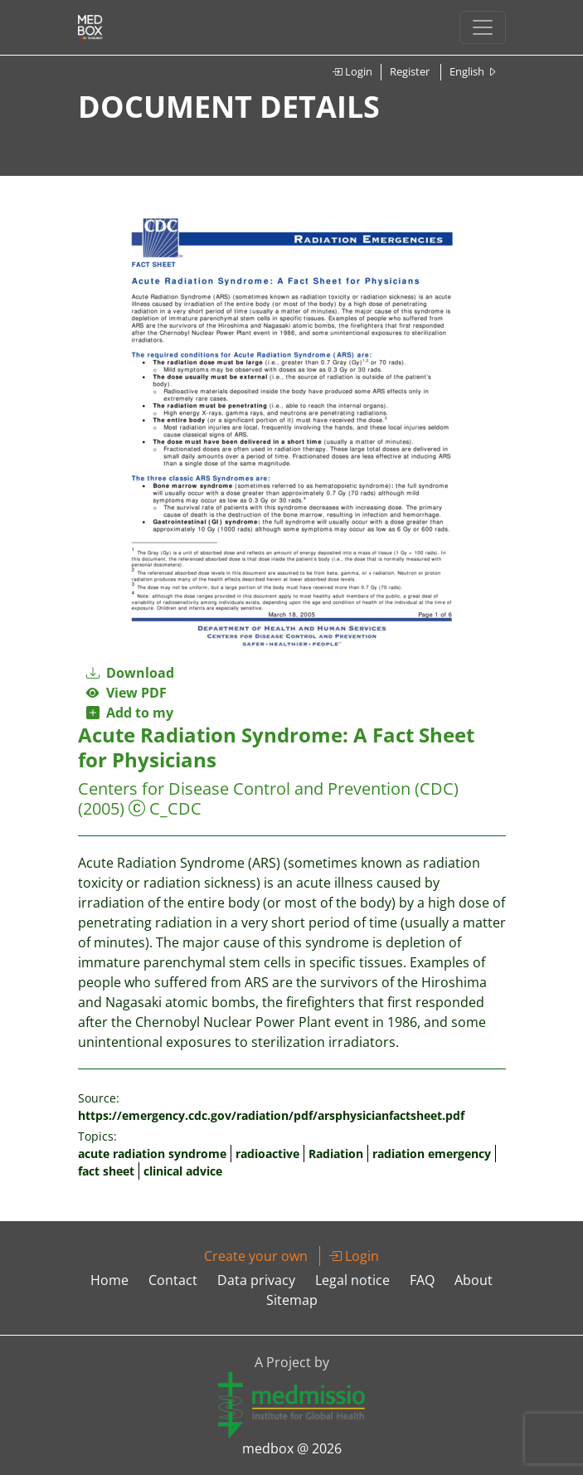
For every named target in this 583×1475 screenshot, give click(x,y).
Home (109, 1280)
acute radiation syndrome (152, 1153)
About (473, 1280)
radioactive (267, 1153)
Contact (172, 1280)
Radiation (336, 1153)
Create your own (256, 1256)
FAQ (422, 1280)
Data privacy (256, 1280)
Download (130, 673)
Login (352, 71)
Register (410, 71)
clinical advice (182, 1171)
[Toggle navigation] (482, 27)
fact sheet (106, 1171)
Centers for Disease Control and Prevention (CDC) (268, 788)
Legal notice (352, 1280)
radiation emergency (431, 1153)
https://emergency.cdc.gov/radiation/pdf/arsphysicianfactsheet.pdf (271, 1115)
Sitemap (292, 1300)
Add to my (129, 712)
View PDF (126, 693)
